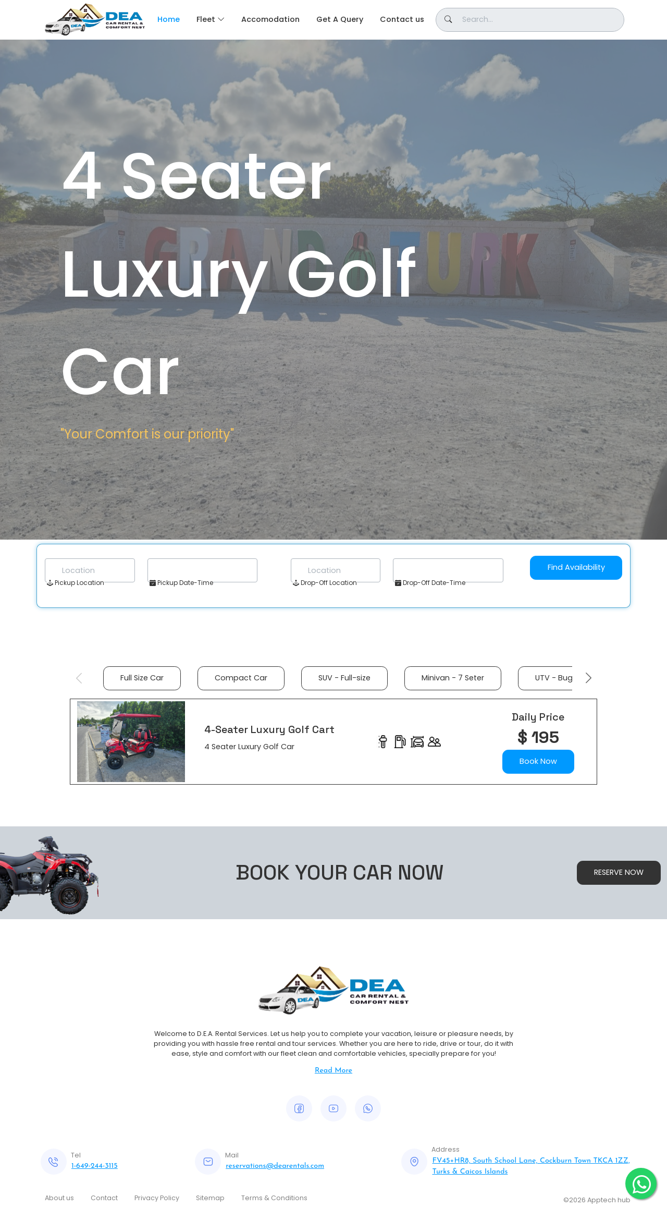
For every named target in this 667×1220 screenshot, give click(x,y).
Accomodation (270, 19)
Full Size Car (142, 678)
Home (168, 19)
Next (588, 678)
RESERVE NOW (619, 872)
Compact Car (241, 678)
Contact (104, 1197)
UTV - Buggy (558, 678)
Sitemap (210, 1197)
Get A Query (339, 19)
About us (59, 1197)
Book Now (538, 761)
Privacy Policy (156, 1197)
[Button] (530, 20)
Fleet (205, 19)
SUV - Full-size (344, 678)
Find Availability (576, 567)
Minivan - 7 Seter (453, 678)
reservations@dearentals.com (275, 1166)
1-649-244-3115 (94, 1166)
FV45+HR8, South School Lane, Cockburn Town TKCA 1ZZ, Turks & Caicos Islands (531, 1166)
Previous (78, 678)
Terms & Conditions (274, 1197)
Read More (333, 1071)
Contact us (402, 19)
